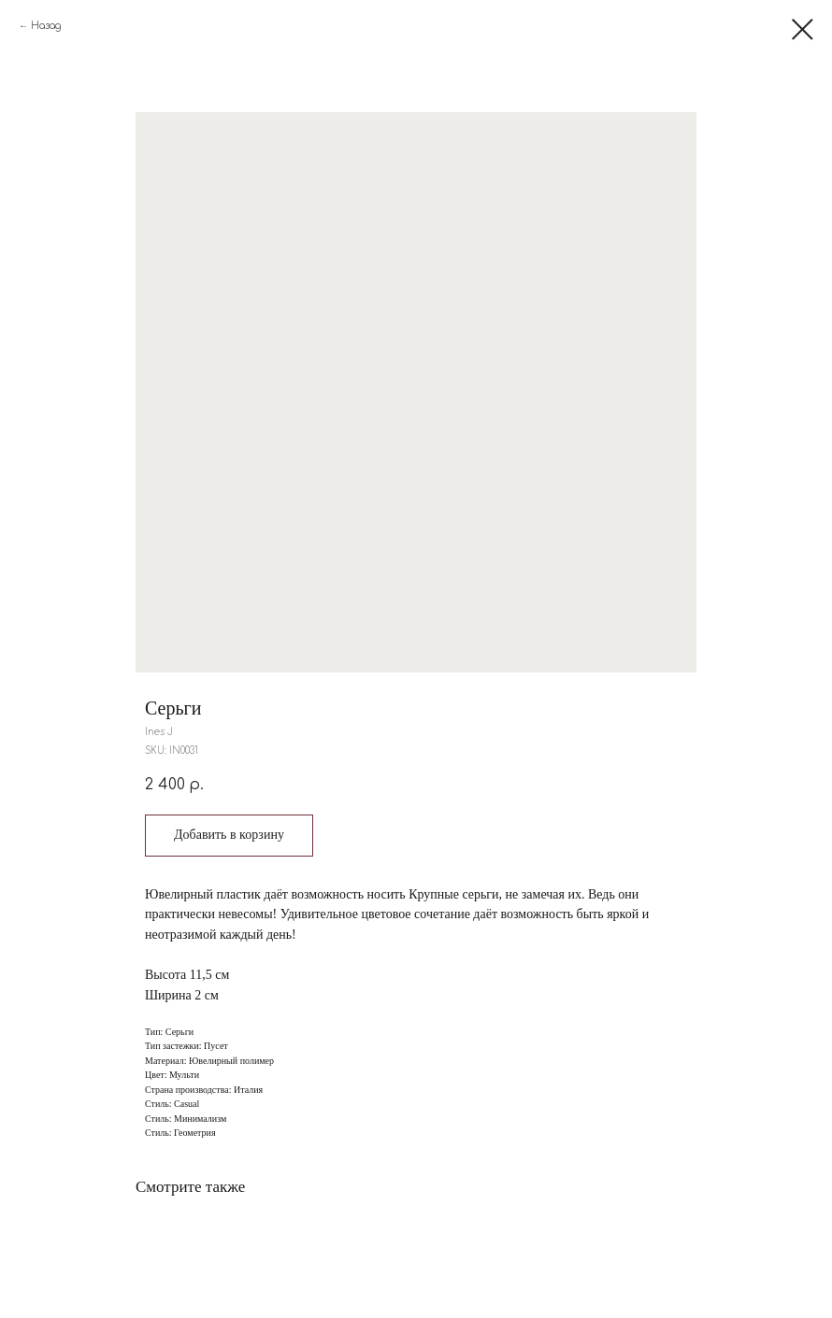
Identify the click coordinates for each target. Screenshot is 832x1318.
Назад (46, 26)
